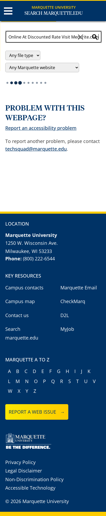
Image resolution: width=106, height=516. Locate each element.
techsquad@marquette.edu (36, 149)
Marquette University (54, 7)
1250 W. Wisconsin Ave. (31, 243)
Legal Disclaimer (23, 470)
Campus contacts (24, 287)
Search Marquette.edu (54, 13)
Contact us (17, 315)
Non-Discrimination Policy (34, 479)
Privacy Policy (20, 462)
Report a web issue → (37, 412)
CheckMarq (72, 301)
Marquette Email (78, 287)
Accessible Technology (30, 488)
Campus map (20, 301)
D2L (64, 315)
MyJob (67, 329)
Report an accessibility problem (40, 128)
